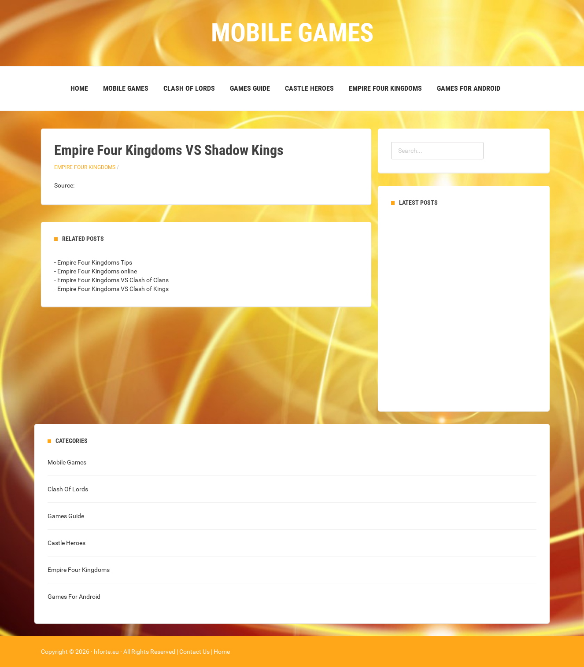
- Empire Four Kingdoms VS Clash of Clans (111, 280)
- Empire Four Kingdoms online (95, 271)
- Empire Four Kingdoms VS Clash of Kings (111, 288)
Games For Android (468, 88)
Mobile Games (125, 88)
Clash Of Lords (189, 88)
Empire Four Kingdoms (385, 88)
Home (79, 88)
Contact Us (194, 651)
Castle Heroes (309, 88)
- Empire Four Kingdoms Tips (93, 262)
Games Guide (250, 88)
